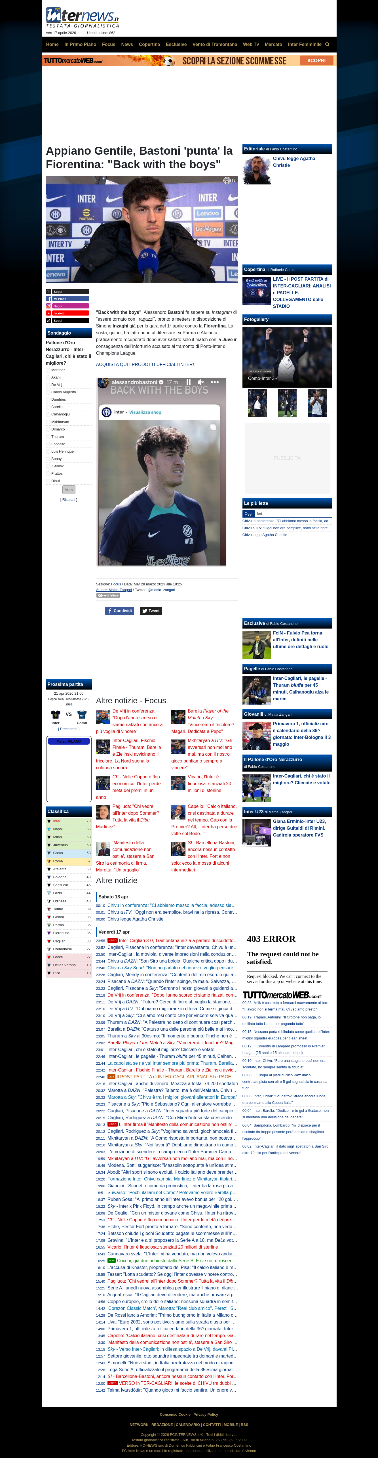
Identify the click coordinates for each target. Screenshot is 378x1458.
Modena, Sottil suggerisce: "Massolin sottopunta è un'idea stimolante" (177, 1165)
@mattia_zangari (161, 590)
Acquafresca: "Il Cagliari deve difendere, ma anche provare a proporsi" (178, 1294)
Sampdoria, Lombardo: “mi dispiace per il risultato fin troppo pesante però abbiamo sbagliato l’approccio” (283, 1131)
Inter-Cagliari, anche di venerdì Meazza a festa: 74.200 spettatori (172, 1083)
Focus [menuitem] (108, 44)
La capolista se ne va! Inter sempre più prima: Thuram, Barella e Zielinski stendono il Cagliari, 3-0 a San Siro (216, 1063)
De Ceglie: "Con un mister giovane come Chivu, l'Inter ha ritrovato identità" (182, 1213)
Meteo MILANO (69, 741)
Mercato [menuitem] (273, 44)
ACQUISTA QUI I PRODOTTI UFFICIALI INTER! (145, 364)
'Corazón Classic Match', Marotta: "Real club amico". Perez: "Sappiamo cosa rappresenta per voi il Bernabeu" (217, 1308)
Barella (57, 407)
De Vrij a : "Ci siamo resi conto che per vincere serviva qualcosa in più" (182, 1015)
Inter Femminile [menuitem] (305, 44)
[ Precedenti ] (68, 729)
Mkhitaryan (60, 422)
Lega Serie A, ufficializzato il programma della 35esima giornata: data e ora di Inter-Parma (197, 1369)
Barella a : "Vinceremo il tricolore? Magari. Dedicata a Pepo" (191, 1042)
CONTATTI (212, 1425)
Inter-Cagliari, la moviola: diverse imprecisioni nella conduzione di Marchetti (183, 954)
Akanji (56, 377)
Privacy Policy (205, 1414)
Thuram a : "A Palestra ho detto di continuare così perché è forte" (179, 1022)
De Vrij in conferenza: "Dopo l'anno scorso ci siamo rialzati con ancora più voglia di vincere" (199, 995)
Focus (116, 584)
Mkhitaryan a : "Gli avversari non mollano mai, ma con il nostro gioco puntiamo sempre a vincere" (201, 754)
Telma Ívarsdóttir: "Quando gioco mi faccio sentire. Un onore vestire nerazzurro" (187, 1390)
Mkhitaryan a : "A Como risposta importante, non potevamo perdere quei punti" (192, 1138)
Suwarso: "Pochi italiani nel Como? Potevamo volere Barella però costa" (180, 1192)
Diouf (55, 481)
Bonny (56, 459)
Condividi (119, 611)
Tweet (151, 611)
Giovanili (253, 714)
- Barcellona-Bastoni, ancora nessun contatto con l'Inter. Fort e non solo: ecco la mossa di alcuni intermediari (203, 856)
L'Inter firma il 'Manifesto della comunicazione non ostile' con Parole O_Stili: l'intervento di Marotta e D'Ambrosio (225, 1124)
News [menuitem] (127, 44)
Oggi (248, 513)
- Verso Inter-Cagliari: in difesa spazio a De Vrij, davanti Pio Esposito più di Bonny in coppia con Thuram (216, 1349)
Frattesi (57, 473)
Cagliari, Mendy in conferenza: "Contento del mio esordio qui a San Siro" (180, 974)
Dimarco (58, 429)
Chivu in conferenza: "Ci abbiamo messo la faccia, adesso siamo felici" (178, 905)
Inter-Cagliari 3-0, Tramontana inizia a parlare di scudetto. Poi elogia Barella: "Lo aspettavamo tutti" (212, 940)
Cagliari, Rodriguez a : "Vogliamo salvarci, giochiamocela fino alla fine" (182, 1131)
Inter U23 (253, 811)
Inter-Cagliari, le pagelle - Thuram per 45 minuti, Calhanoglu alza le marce (188, 1056)
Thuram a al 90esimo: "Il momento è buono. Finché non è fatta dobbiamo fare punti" (196, 1035)
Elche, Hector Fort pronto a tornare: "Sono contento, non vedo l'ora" (175, 1226)
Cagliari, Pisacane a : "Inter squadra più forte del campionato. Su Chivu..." (187, 1110)
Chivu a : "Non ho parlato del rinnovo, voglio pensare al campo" (180, 967)
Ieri (259, 513)
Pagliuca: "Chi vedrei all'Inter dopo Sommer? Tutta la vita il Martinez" (181, 1281)
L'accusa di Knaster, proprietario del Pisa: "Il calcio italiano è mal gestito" (180, 1267)
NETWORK (139, 1425)
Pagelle (252, 668)
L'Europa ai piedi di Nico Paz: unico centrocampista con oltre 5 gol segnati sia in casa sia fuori (284, 1081)
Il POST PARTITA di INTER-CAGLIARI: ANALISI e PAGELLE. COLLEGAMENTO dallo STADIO (207, 1076)
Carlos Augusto (63, 392)
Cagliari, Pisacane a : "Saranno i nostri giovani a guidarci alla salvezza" (182, 988)
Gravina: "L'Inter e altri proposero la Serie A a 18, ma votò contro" (179, 1240)
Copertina (254, 269)
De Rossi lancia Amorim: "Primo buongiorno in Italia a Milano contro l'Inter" (182, 1315)
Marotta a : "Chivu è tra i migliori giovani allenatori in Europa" (172, 1097)
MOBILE (231, 1425)
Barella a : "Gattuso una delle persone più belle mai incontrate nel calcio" (186, 1029)
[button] (68, 489)
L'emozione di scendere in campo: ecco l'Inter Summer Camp (169, 1151)
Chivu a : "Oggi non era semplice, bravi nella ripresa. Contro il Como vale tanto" (190, 912)
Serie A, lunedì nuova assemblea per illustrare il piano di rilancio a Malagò (181, 1287)
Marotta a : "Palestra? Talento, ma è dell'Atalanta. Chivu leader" (177, 1090)
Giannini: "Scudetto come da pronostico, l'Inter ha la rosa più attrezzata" (179, 1185)
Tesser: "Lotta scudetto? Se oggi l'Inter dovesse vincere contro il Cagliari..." (182, 1274)
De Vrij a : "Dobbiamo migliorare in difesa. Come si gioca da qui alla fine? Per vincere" (197, 1008)
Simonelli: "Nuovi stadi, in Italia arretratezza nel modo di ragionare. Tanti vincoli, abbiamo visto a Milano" (211, 1362)
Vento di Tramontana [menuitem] (215, 44)
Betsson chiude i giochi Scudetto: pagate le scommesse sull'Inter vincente (181, 1233)
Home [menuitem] (52, 44)
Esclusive (254, 623)
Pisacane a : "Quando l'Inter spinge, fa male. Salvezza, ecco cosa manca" (188, 981)
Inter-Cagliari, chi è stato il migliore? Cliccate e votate (160, 1049)
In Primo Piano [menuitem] (80, 44)
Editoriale (254, 148)
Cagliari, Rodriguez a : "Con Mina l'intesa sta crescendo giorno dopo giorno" (190, 1117)
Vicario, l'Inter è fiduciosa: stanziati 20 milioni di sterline (209, 783)
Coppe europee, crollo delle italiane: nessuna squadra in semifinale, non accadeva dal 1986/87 (202, 1301)
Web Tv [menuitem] (251, 44)
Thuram (57, 436)
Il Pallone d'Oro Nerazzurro (273, 759)
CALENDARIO (188, 1425)
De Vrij (56, 385)
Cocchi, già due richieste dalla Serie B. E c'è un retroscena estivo (177, 1260)
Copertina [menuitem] (149, 44)
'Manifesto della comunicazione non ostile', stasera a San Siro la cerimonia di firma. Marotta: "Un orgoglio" (125, 856)
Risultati (68, 499)
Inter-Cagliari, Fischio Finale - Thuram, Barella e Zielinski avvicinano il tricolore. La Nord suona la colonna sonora (128, 754)
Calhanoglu (60, 414)
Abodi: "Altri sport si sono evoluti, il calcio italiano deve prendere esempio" (181, 1172)
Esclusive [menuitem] (176, 44)
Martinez (58, 370)
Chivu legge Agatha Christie (135, 919)
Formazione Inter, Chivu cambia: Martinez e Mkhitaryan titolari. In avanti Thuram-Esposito (197, 1179)
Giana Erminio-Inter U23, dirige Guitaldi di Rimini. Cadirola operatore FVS (299, 828)
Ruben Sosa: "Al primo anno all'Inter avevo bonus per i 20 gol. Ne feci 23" (181, 1199)
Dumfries (58, 399)
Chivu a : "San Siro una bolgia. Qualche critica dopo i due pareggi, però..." (188, 961)
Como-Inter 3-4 (263, 378)
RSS (244, 1425)
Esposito (58, 444)
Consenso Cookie (175, 1414)
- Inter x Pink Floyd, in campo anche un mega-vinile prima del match (180, 1206)
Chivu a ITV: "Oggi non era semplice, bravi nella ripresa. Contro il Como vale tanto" (309, 528)
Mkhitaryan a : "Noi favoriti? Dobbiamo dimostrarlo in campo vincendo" (182, 1144)
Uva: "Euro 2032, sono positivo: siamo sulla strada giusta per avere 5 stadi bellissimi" (192, 1322)
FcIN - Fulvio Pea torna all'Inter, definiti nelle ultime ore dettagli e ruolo (301, 640)
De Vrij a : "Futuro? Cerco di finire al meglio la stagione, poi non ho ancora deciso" (196, 1001)
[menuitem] (327, 44)
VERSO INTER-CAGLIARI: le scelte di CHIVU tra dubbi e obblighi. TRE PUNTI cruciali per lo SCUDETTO (219, 1383)
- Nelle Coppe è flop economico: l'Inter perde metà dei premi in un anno (182, 1219)
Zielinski (57, 466)
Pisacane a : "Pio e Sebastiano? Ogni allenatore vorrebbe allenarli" (178, 1104)
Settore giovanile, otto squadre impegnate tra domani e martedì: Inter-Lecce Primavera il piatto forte (207, 1356)
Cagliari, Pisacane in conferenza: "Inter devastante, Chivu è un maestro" (180, 947)
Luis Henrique (62, 451)
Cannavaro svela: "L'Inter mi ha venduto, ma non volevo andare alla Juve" (181, 1253)
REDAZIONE (162, 1425)
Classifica (58, 811)
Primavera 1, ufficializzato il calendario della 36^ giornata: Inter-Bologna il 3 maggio (190, 1328)
